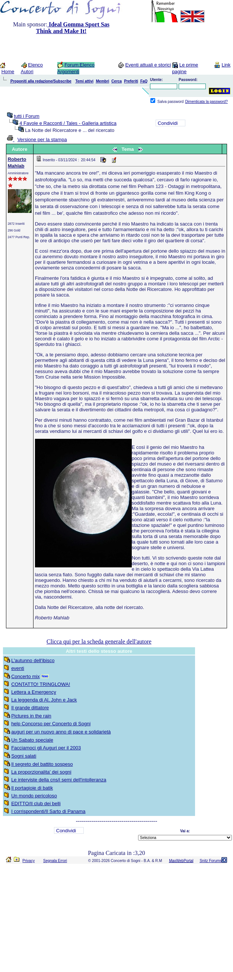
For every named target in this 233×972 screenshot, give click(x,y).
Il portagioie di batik (32, 788)
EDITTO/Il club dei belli (36, 803)
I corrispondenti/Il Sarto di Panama (48, 811)
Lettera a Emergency (33, 692)
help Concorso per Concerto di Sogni (50, 723)
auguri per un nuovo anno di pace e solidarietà (61, 732)
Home (8, 71)
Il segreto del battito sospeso (42, 764)
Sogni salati (23, 756)
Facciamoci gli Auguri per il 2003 (46, 748)
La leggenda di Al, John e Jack (44, 700)
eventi (17, 668)
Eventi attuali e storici (148, 65)
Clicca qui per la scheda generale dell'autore (99, 641)
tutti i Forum (26, 116)
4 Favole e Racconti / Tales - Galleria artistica (67, 123)
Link (225, 65)
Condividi (168, 123)
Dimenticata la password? (206, 102)
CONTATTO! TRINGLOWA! (40, 684)
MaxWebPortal (181, 861)
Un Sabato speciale (32, 740)
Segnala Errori (55, 861)
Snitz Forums (210, 861)
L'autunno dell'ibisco (32, 660)
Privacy (28, 861)
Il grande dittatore (30, 707)
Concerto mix (25, 676)
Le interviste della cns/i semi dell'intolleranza (58, 780)
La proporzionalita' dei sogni (41, 772)
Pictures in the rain (31, 716)
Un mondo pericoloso (34, 795)
